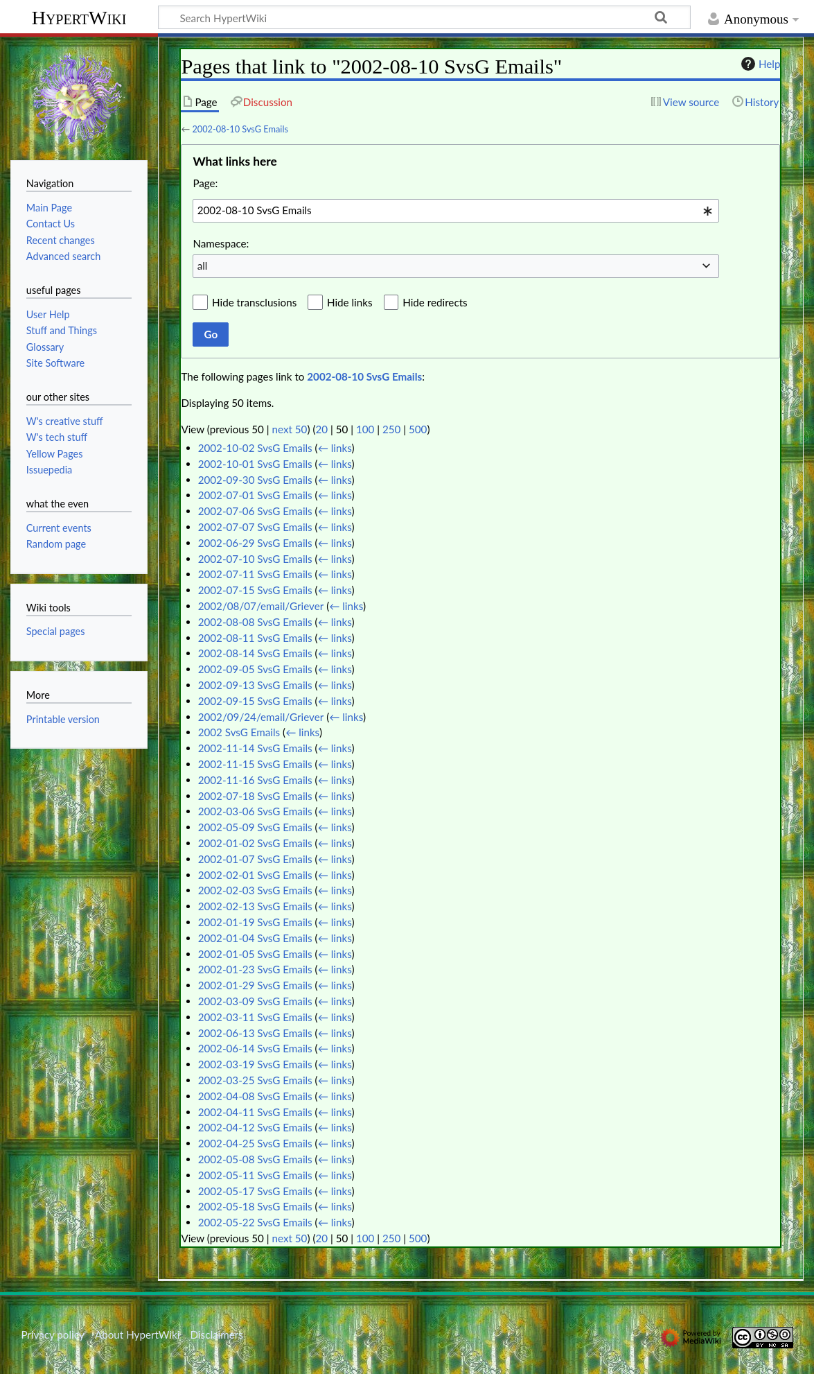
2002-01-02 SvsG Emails (255, 843)
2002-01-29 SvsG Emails (255, 985)
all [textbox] (202, 265)
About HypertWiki (137, 1334)
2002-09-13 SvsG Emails (255, 685)
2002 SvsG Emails (239, 732)
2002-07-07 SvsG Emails (255, 527)
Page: (205, 183)
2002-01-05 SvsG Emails (255, 954)
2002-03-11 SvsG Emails (255, 1017)
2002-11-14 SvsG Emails (255, 748)
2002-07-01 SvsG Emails (255, 495)
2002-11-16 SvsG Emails (255, 780)
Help (759, 64)
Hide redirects (434, 302)
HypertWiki (79, 17)
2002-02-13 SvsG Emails (255, 906)
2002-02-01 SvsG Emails (255, 875)
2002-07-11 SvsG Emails (255, 574)
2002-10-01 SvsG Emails (255, 464)
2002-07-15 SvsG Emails (255, 590)
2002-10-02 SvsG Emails (255, 448)
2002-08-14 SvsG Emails (255, 653)
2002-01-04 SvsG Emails (255, 938)
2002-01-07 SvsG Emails (255, 859)
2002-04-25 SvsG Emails (255, 1143)
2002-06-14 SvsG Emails (255, 1048)
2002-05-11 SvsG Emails (255, 1175)
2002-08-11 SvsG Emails (255, 638)
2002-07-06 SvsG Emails (255, 511)
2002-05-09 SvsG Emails (255, 827)
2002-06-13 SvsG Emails (255, 1033)
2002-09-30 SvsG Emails (255, 479)
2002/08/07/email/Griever (261, 606)
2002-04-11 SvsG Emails (255, 1112)
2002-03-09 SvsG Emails (255, 1001)
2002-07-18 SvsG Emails (255, 796)
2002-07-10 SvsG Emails (255, 559)
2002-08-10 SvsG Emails (240, 128)
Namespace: (221, 243)
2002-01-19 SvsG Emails (255, 922)
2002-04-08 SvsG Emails (255, 1096)
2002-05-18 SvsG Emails (255, 1206)
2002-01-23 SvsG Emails (255, 969)
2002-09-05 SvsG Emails (255, 669)
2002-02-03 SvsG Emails (255, 890)
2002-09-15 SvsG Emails (255, 701)
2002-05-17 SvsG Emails (255, 1191)
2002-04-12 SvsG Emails (255, 1127)
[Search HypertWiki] (424, 17)
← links (335, 448)
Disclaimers (217, 1334)
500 (418, 429)
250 (391, 429)
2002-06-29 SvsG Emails (255, 543)
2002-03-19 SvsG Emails (255, 1064)
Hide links (350, 302)
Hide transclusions (254, 302)
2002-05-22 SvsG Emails (255, 1222)
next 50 (290, 429)
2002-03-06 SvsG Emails (255, 811)
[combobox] (456, 211)
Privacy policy (52, 1334)
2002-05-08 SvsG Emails (255, 1159)
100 (365, 429)
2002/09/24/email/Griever (261, 717)
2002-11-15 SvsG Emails (255, 764)
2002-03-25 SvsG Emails (255, 1080)
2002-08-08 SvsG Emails (255, 622)
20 (321, 429)
